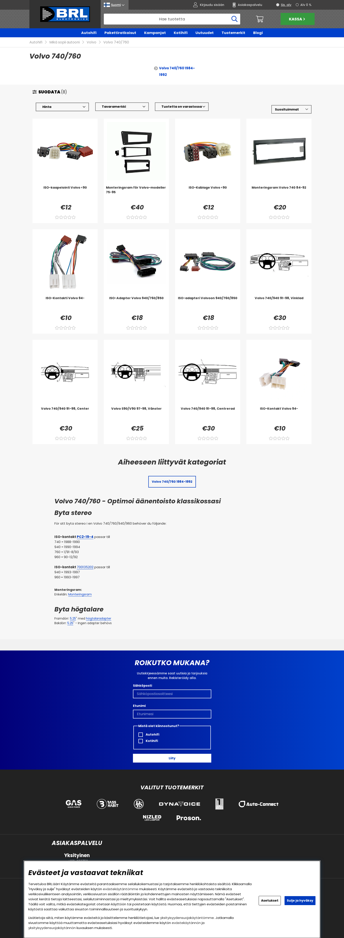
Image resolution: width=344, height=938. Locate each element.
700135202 (85, 567)
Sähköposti (142, 685)
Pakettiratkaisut (120, 32)
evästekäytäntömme (120, 889)
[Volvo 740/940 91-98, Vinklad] (279, 305)
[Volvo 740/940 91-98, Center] (65, 415)
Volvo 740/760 (116, 42)
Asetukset (269, 900)
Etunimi (139, 706)
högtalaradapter (98, 618)
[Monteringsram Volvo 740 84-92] (279, 194)
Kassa (297, 19)
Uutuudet (204, 32)
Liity (172, 758)
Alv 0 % (306, 5)
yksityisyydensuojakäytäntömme (187, 917)
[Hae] (172, 19)
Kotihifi (181, 32)
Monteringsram (80, 594)
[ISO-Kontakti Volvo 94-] (65, 305)
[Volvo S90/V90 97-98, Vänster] (136, 415)
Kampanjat (155, 32)
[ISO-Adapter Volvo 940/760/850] (136, 305)
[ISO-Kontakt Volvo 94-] (279, 415)
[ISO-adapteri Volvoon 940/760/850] (207, 305)
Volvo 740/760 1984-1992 (177, 71)
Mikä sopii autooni (64, 42)
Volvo (91, 42)
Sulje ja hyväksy (300, 900)
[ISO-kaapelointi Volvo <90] (65, 194)
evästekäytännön (186, 922)
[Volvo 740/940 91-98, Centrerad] (207, 415)
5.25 (73, 618)
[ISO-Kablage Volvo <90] (207, 194)
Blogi (258, 32)
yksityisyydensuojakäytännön (52, 927)
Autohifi (89, 32)
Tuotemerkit (233, 32)
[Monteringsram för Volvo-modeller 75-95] (136, 194)
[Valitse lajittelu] (291, 109)
